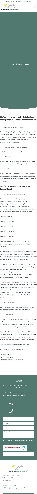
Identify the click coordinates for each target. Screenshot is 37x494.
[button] (34, 6)
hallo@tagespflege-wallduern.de (15, 488)
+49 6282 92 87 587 (10, 485)
